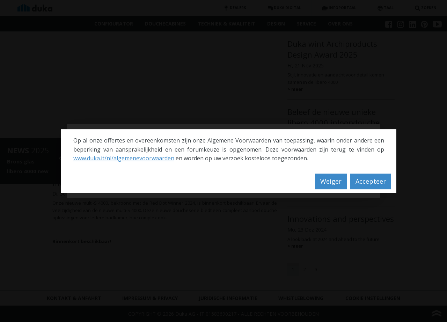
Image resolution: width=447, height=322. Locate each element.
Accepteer (371, 181)
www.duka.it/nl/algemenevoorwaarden (123, 158)
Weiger (331, 181)
